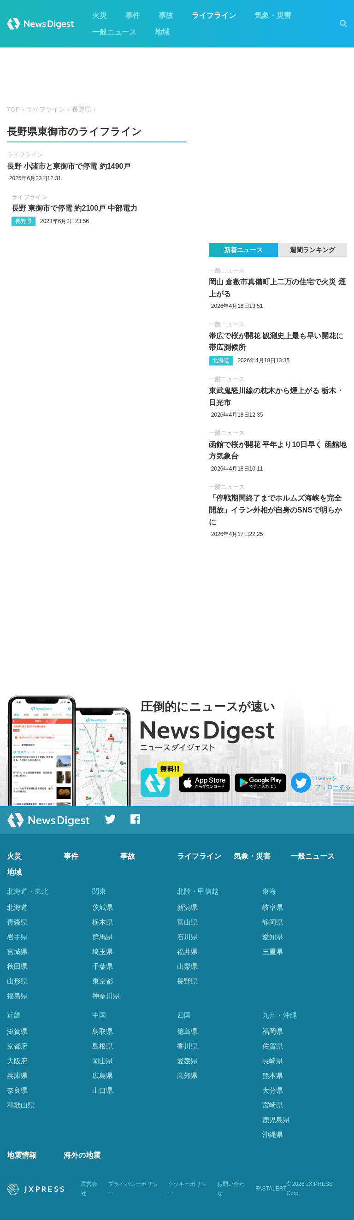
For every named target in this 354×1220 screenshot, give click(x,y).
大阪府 (17, 1061)
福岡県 (272, 1031)
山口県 (102, 1090)
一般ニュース (114, 32)
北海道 (220, 360)
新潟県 (187, 907)
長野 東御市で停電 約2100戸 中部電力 (74, 208)
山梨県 (187, 966)
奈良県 (17, 1090)
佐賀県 (272, 1046)
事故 (166, 15)
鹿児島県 (276, 1120)
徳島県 (187, 1031)
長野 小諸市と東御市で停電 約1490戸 (68, 166)
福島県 (17, 996)
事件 (132, 15)
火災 (99, 15)
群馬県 (102, 937)
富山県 (187, 922)
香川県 (187, 1046)
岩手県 (17, 937)
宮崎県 (272, 1105)
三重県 (272, 951)
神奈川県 (106, 996)
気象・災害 (272, 15)
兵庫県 (17, 1075)
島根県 (102, 1046)
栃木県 (102, 922)
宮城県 (17, 951)
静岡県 (272, 922)
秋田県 (17, 966)
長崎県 (272, 1061)
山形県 (17, 981)
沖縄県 (272, 1134)
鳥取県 (102, 1031)
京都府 (17, 1046)
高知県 (187, 1075)
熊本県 (272, 1075)
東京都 (102, 981)
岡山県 (102, 1061)
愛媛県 (187, 1061)
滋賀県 (17, 1031)
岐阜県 (272, 907)
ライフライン (214, 15)
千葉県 (102, 966)
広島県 (102, 1075)
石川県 (187, 937)
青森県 (17, 922)
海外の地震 (82, 1155)
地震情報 (21, 1155)
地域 (162, 32)
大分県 (272, 1090)
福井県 (187, 951)
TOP (13, 109)
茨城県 (102, 907)
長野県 (81, 109)
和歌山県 (21, 1105)
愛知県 (272, 937)
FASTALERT (271, 1188)
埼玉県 (102, 951)
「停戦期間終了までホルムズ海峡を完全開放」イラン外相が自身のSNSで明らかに (275, 509)
